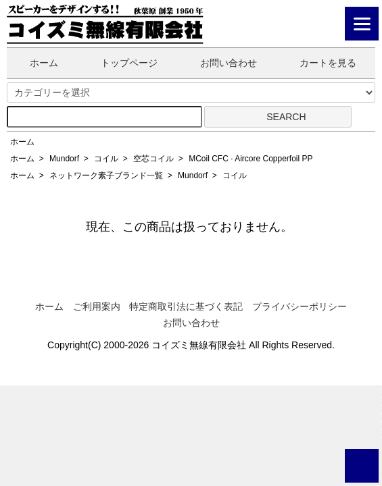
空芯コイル (153, 158)
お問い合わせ (219, 62)
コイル (106, 158)
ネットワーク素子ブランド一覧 (106, 175)
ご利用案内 (96, 306)
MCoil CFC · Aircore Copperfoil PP (250, 158)
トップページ (119, 62)
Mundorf (64, 158)
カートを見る (318, 62)
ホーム (34, 62)
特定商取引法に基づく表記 (186, 306)
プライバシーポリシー (299, 306)
